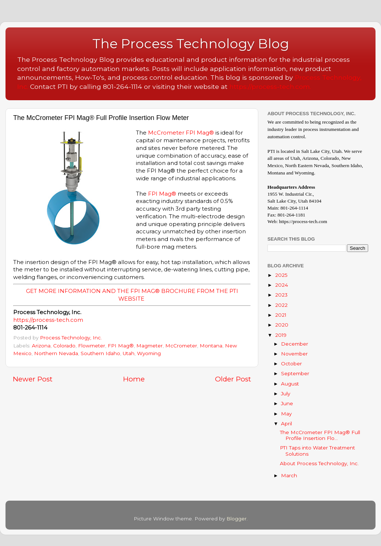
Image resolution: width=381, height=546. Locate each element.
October (291, 363)
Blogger (236, 518)
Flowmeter (91, 346)
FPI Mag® (200, 132)
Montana (211, 346)
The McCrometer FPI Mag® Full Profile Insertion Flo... (320, 435)
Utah (128, 353)
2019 (280, 335)
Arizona (41, 346)
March (289, 475)
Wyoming (149, 353)
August (290, 384)
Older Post (233, 379)
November (294, 354)
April (286, 423)
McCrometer (166, 132)
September (295, 373)
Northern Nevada (56, 353)
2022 (281, 305)
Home (134, 379)
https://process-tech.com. (270, 86)
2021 (280, 315)
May (286, 414)
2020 (281, 325)
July (285, 393)
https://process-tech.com (48, 320)
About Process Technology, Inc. (319, 463)
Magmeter (149, 346)
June (287, 403)
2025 (281, 275)
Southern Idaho (100, 353)
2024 (281, 285)
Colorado (64, 346)
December (294, 344)
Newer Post (32, 379)
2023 (281, 295)
